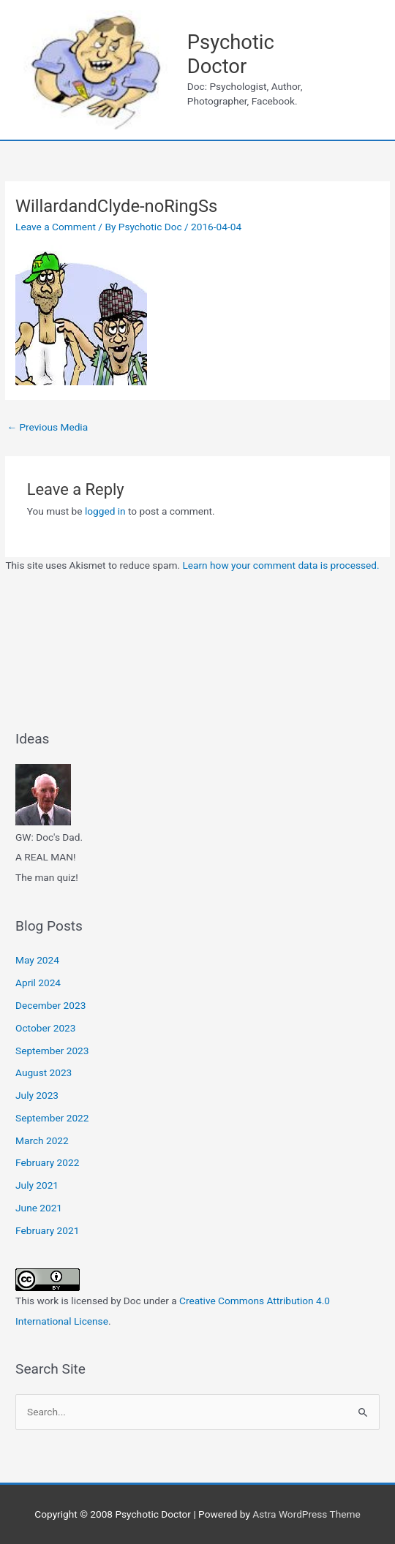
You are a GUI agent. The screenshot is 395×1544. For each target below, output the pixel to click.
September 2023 (52, 1050)
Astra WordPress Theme (306, 1514)
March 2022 (42, 1140)
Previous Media (47, 427)
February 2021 (47, 1230)
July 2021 (37, 1185)
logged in (105, 511)
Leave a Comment (55, 226)
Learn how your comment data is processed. (280, 565)
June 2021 (38, 1208)
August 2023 (43, 1072)
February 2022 (47, 1162)
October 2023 (45, 1028)
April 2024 (38, 982)
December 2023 (50, 1005)
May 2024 (37, 960)
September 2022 (52, 1118)
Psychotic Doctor (230, 54)
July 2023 (37, 1095)
